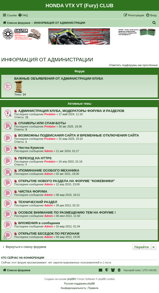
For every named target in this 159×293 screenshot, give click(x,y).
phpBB (71, 279)
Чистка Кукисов (31, 148)
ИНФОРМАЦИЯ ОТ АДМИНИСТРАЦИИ (47, 59)
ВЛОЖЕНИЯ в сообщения (39, 223)
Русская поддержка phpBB (79, 283)
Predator (50, 114)
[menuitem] (23, 15)
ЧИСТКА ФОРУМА (32, 191)
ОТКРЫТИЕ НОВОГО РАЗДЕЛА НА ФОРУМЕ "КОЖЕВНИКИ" (66, 181)
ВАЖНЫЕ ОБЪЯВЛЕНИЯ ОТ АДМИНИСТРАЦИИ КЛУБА (58, 78)
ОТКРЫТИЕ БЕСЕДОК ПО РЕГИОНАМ (48, 233)
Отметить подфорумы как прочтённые (133, 65)
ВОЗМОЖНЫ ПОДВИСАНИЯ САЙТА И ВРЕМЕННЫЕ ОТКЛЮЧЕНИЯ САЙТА (78, 135)
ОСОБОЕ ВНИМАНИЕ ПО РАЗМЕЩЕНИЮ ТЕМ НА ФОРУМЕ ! (67, 212)
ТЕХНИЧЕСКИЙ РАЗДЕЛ (37, 202)
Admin (48, 151)
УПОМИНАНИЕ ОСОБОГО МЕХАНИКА (48, 170)
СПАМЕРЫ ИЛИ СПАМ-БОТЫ (42, 123)
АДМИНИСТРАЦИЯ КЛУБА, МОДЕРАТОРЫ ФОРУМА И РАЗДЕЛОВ (71, 111)
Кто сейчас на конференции (22, 257)
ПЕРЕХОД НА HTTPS (35, 158)
